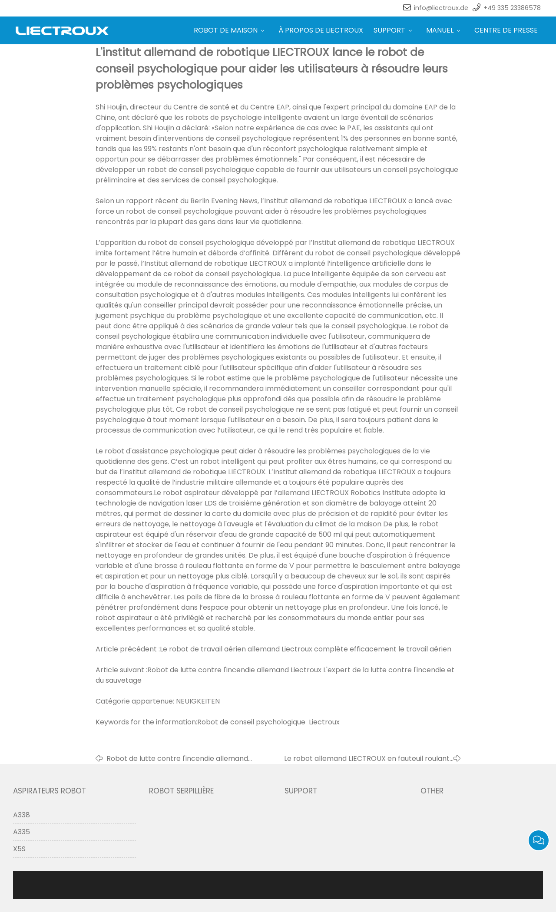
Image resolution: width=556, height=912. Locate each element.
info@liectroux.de (441, 7)
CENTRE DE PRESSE (506, 30)
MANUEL (445, 30)
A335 (21, 832)
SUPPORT (395, 30)
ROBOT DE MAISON (231, 30)
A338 (21, 815)
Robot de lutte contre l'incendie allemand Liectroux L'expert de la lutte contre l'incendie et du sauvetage (183, 758)
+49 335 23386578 (512, 7)
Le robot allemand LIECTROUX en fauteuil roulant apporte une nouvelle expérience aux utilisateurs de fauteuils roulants (361, 758)
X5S (19, 849)
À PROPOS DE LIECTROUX (320, 30)
